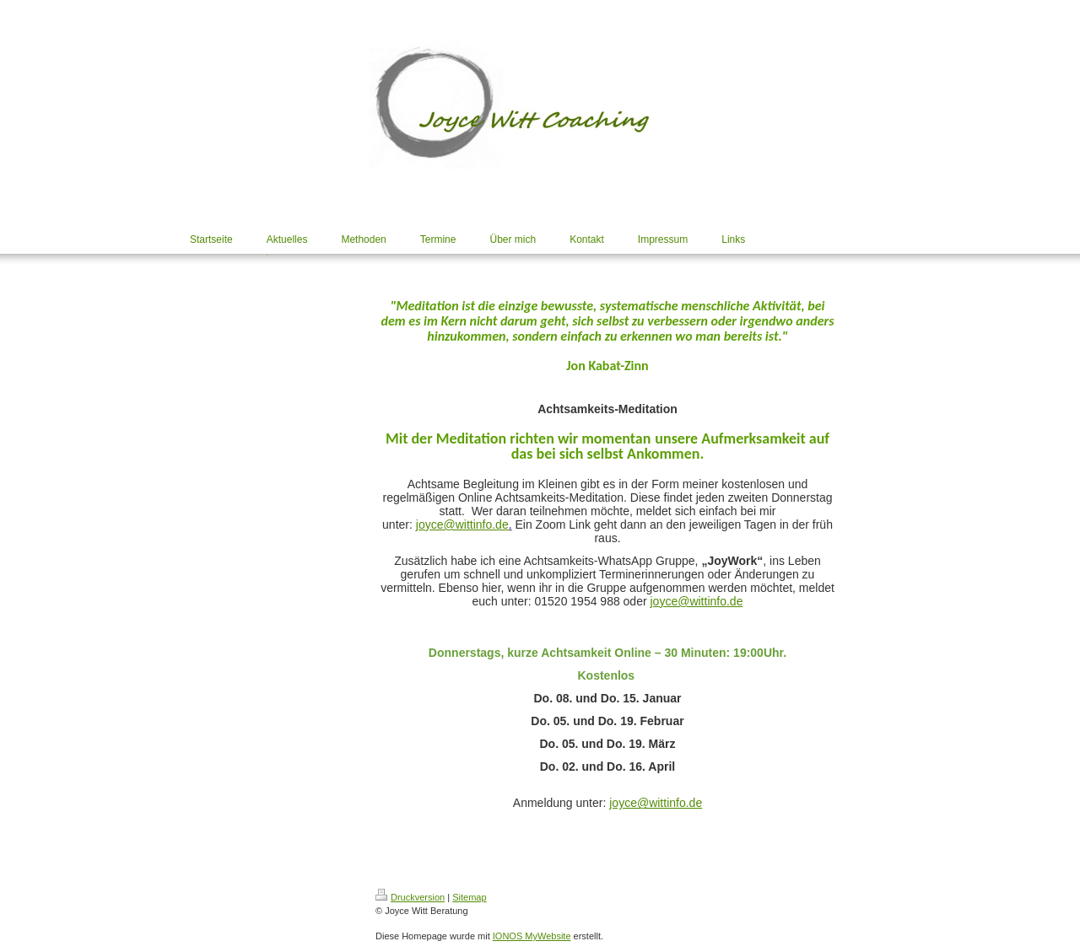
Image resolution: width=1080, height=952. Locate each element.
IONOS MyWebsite (532, 936)
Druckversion (410, 897)
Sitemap (469, 897)
